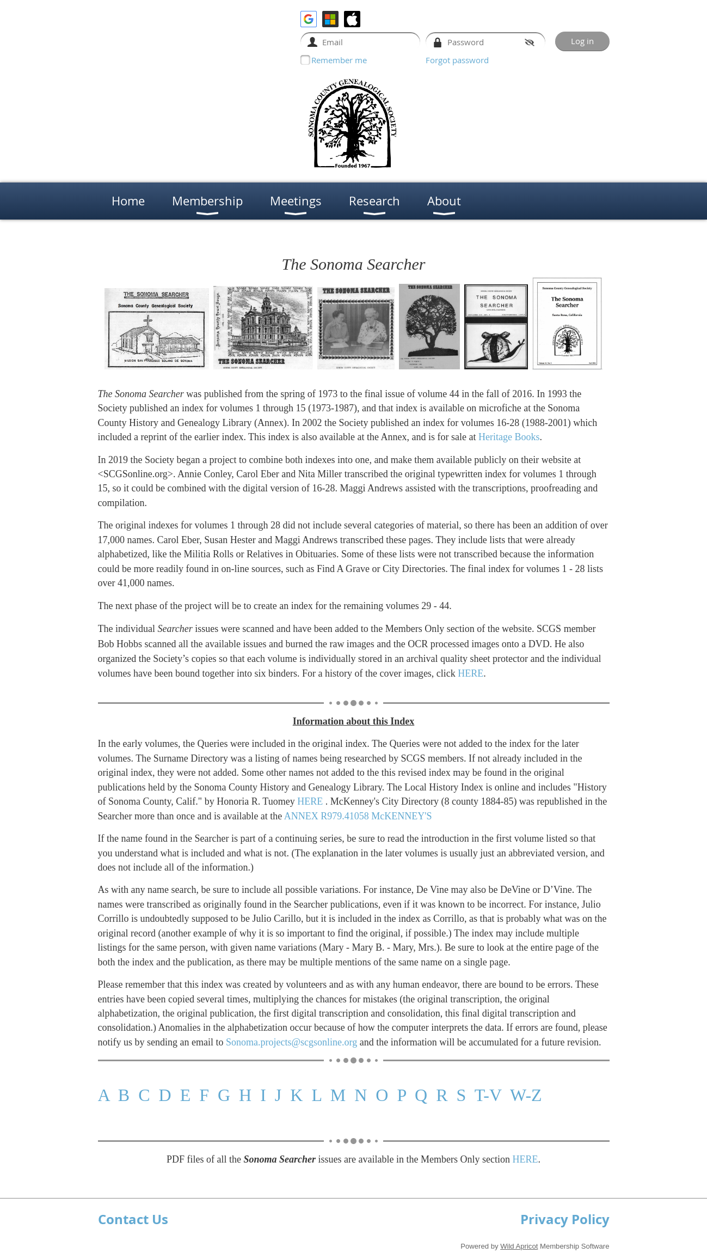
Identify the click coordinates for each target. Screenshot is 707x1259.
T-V (488, 1095)
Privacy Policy (565, 1219)
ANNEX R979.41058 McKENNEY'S (358, 816)
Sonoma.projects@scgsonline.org (291, 1042)
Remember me (339, 59)
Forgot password (457, 59)
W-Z (526, 1095)
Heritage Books (508, 436)
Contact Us (133, 1219)
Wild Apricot (519, 1246)
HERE (470, 673)
